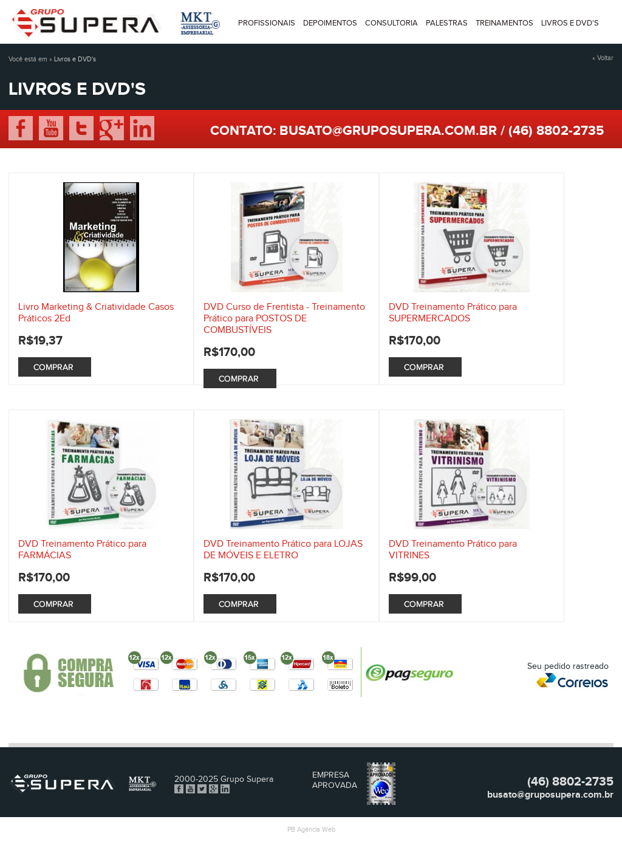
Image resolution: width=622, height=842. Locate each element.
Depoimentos (330, 23)
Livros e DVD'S (570, 23)
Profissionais (266, 23)
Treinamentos (504, 23)
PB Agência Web (311, 829)
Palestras (447, 23)
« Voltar (602, 58)
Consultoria (391, 23)
